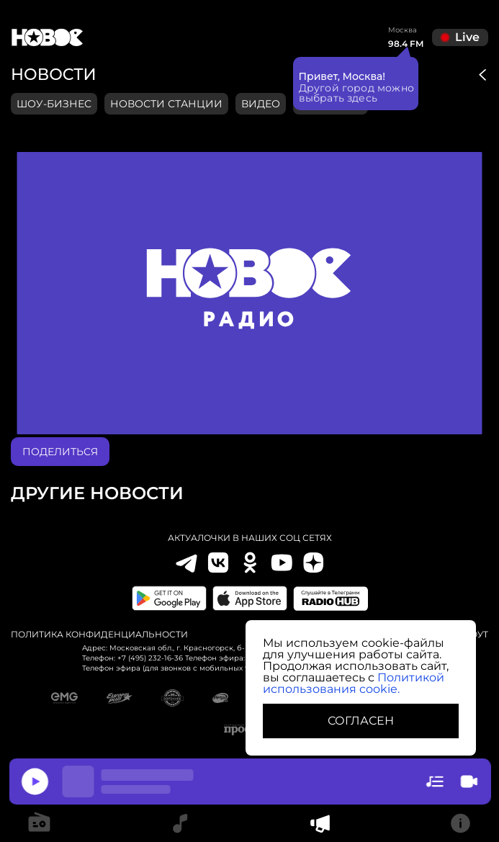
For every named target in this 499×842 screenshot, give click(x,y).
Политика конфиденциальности (99, 634)
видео (260, 103)
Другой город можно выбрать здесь (357, 91)
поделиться (60, 451)
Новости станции (166, 103)
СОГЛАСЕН (361, 720)
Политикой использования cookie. (353, 683)
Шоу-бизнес (54, 103)
